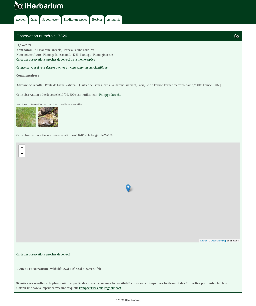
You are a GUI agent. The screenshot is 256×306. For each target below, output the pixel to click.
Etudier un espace (75, 19)
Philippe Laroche (110, 95)
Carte (34, 19)
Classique (97, 288)
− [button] (22, 154)
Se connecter (50, 19)
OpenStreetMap (219, 240)
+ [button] (22, 148)
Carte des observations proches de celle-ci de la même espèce (55, 59)
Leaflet (203, 240)
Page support (112, 288)
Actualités (113, 19)
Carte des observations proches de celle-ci (43, 254)
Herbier (97, 19)
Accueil (21, 19)
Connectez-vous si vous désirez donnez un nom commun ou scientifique (61, 67)
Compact (85, 288)
